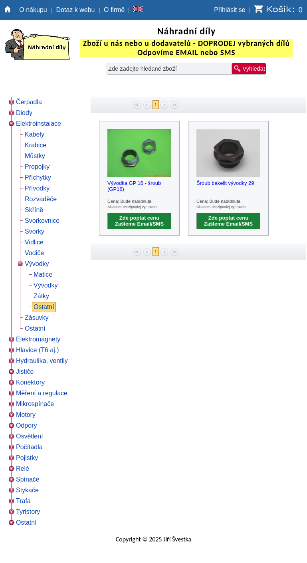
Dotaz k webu (75, 9)
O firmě (114, 9)
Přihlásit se (229, 9)
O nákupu (33, 9)
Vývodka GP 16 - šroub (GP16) (134, 186)
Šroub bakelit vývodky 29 (225, 183)
